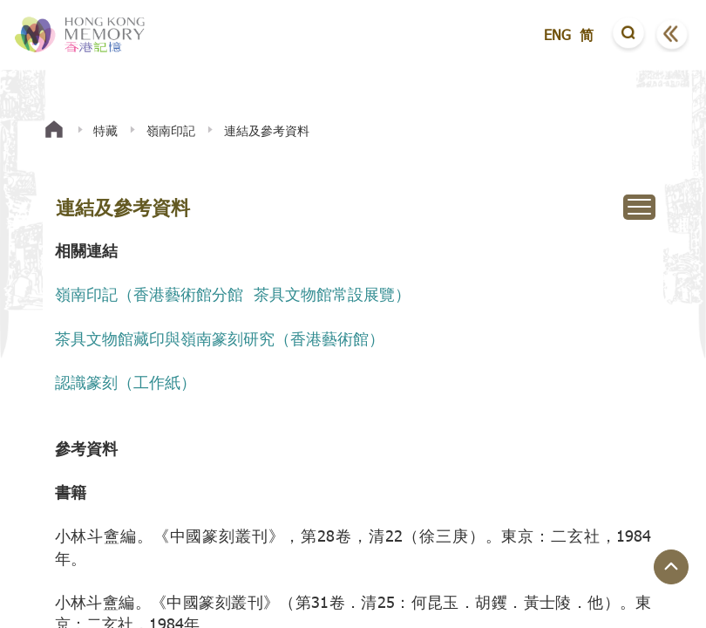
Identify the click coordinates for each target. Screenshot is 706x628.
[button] (628, 35)
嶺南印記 (170, 130)
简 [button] (587, 34)
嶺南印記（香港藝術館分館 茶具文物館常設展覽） (233, 293)
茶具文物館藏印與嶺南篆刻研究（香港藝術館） (219, 338)
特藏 (105, 130)
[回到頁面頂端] (671, 567)
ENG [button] (557, 34)
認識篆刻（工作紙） (125, 382)
